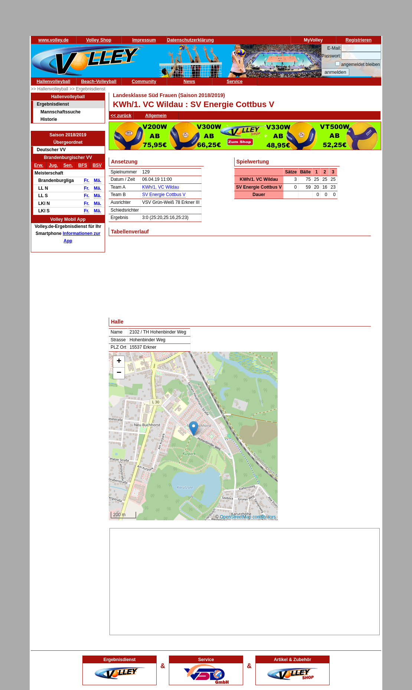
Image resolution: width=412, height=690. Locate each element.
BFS (82, 165)
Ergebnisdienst (53, 104)
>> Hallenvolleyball (50, 89)
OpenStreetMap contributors (248, 517)
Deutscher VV (51, 149)
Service (235, 81)
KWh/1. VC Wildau (160, 187)
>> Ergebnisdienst (87, 89)
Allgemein (155, 115)
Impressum (144, 40)
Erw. (38, 165)
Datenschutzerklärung (190, 40)
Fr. (86, 180)
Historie (48, 119)
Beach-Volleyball (98, 81)
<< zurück (121, 115)
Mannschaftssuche (60, 112)
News (189, 81)
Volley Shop (98, 40)
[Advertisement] (244, 580)
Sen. (68, 165)
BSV (97, 165)
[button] (193, 428)
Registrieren (359, 40)
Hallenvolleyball (54, 81)
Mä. (97, 180)
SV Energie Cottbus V (164, 194)
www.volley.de (53, 40)
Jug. (53, 165)
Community (144, 81)
